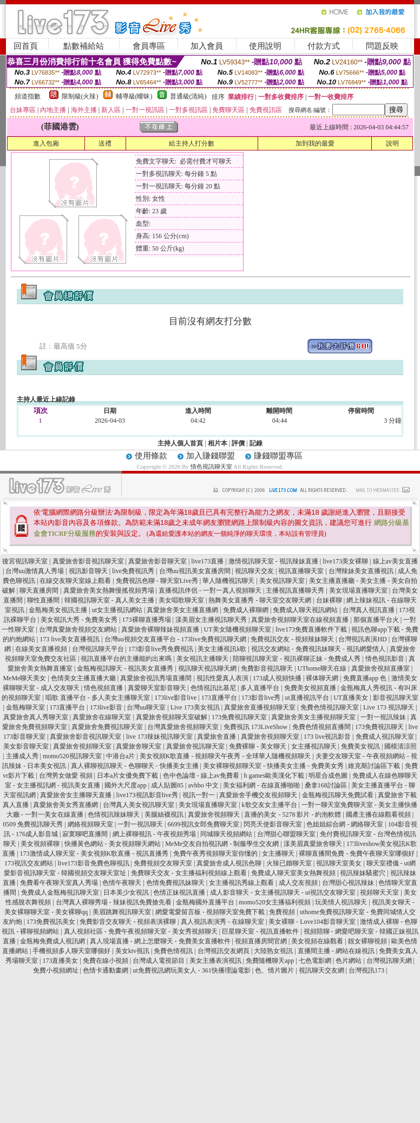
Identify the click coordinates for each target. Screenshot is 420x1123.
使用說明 (265, 46)
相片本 (217, 443)
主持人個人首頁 (180, 443)
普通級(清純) (188, 96)
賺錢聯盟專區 (278, 455)
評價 (238, 443)
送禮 (105, 143)
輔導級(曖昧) (134, 96)
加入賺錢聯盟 (210, 455)
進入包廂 (46, 143)
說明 (392, 143)
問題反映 (382, 46)
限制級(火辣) (80, 96)
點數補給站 (83, 46)
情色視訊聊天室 (211, 466)
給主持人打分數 (191, 143)
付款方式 (323, 46)
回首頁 (26, 46)
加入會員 (207, 46)
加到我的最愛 (315, 143)
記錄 (256, 443)
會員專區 (149, 46)
